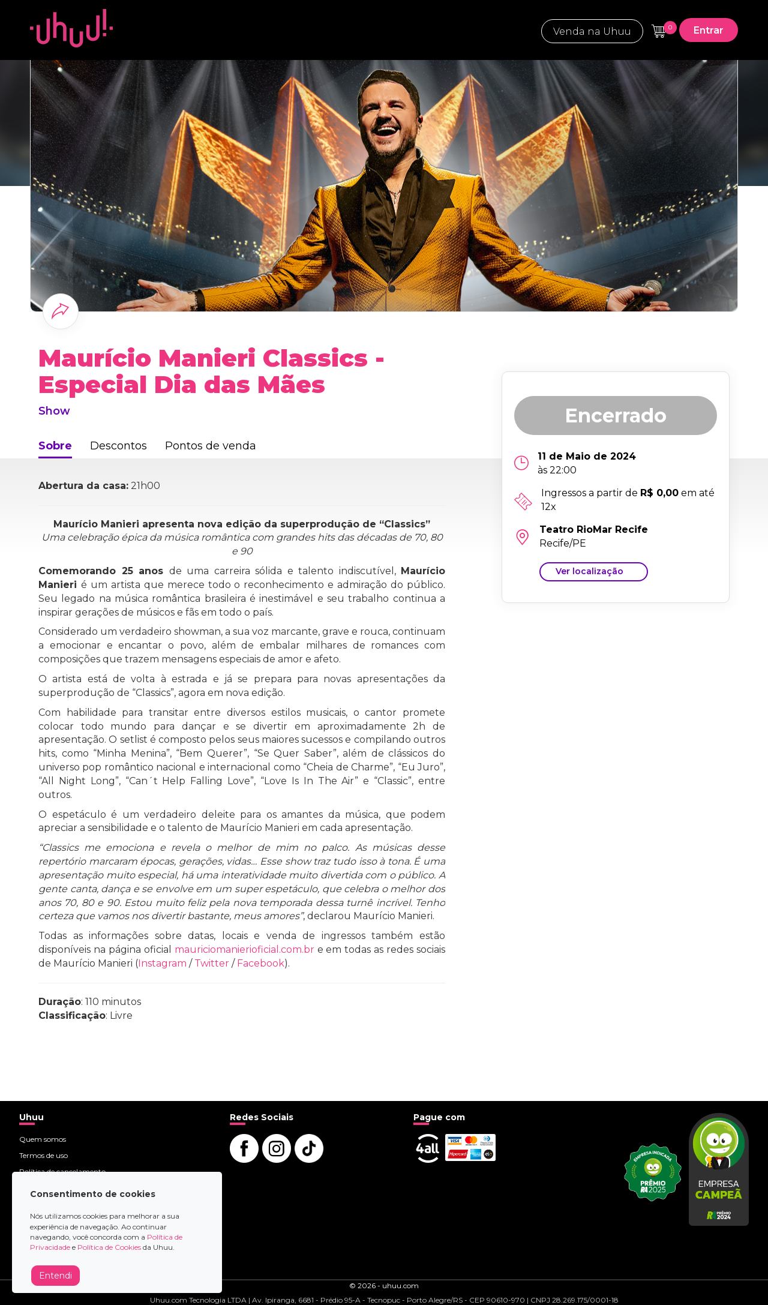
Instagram (162, 963)
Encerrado (616, 415)
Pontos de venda (210, 445)
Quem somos (42, 1139)
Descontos (118, 445)
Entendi (55, 1275)
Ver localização (589, 571)
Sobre (55, 445)
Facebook (260, 963)
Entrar (709, 30)
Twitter (211, 963)
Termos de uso (43, 1155)
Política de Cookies (109, 1247)
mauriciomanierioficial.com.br (244, 949)
